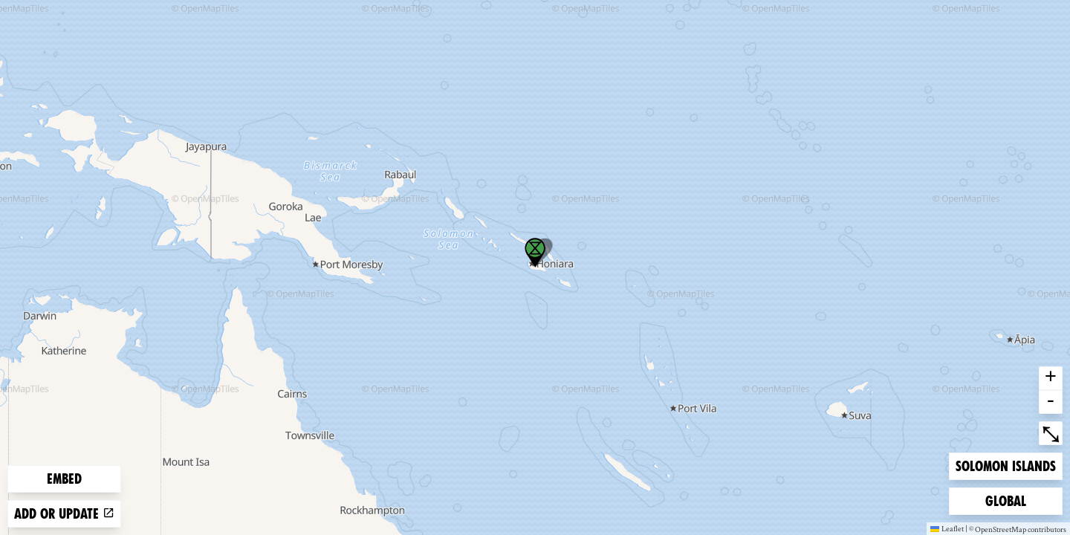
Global (1009, 499)
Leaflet (947, 528)
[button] (535, 253)
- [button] (1051, 402)
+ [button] (1051, 378)
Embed (64, 479)
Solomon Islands (1005, 464)
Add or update (64, 514)
